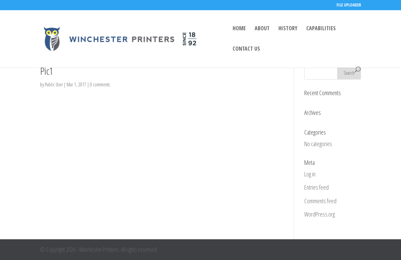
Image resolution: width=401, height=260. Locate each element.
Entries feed (316, 187)
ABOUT (262, 29)
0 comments (100, 84)
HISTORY (287, 29)
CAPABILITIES (321, 29)
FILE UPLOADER (348, 5)
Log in (309, 174)
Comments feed (320, 201)
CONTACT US (246, 49)
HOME (239, 29)
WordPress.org (319, 214)
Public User (54, 84)
